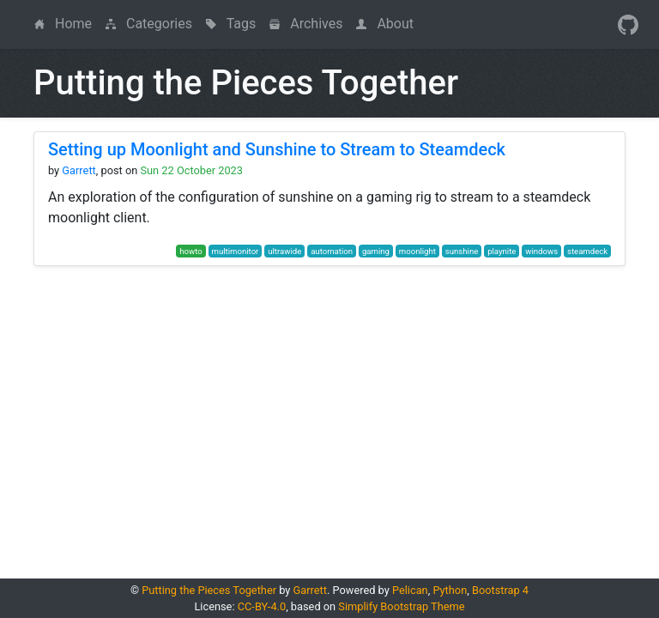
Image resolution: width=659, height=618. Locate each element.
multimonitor (235, 251)
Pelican (410, 590)
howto (190, 251)
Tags (231, 23)
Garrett (78, 170)
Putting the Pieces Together (209, 590)
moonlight (417, 251)
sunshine (462, 251)
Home (66, 23)
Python (449, 590)
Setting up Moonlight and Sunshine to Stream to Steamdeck (276, 149)
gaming (376, 251)
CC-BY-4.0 (262, 606)
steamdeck (587, 251)
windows (541, 251)
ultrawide (284, 251)
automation (332, 251)
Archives (305, 23)
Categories (149, 23)
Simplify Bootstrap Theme (401, 606)
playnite (501, 251)
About (385, 23)
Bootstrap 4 (500, 590)
